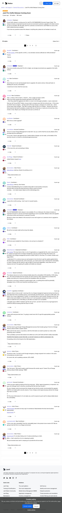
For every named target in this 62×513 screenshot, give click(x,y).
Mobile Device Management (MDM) (28, 491)
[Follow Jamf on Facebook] (16, 478)
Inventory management (25, 495)
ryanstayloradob (11, 421)
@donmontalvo (11, 408)
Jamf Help (6, 486)
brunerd (9, 95)
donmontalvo (10, 168)
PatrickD (9, 146)
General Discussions (18, 7)
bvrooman (9, 272)
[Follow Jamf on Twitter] (4, 478)
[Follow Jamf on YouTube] (10, 477)
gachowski (9, 382)
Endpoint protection (45, 491)
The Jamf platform (23, 486)
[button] (3, 3)
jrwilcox (9, 228)
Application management (25, 493)
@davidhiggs (10, 170)
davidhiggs (10, 157)
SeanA (8, 182)
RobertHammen (11, 249)
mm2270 (9, 290)
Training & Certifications (9, 488)
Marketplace (6, 495)
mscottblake (10, 129)
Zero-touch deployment (25, 488)
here (20, 159)
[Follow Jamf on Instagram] (13, 478)
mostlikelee (10, 118)
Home (2, 7)
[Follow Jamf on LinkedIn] (7, 478)
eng (8, 78)
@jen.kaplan (11, 52)
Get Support (9, 7)
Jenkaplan (9, 20)
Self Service (43, 486)
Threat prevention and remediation (49, 493)
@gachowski (10, 412)
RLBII (8, 238)
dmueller (9, 50)
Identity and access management (48, 488)
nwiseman (9, 312)
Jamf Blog (6, 493)
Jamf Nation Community (9, 491)
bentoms (9, 351)
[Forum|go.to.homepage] (9, 3)
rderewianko (10, 198)
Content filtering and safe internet (48, 495)
